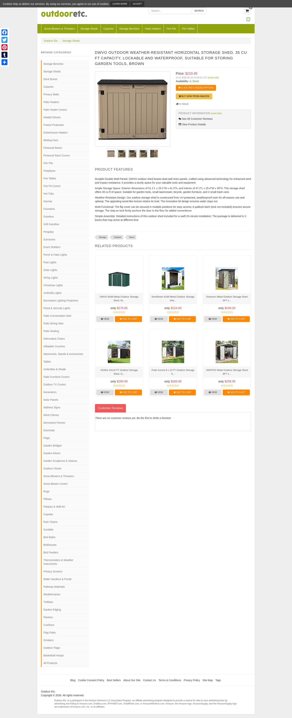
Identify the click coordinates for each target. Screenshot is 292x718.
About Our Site (131, 680)
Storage (102, 237)
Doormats (49, 430)
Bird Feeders (50, 552)
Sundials (48, 529)
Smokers (48, 640)
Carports (109, 28)
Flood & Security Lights (56, 308)
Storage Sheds (89, 28)
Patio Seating (51, 331)
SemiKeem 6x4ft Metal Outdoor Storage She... (172, 298)
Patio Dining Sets (53, 323)
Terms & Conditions (169, 680)
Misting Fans (50, 140)
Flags (46, 437)
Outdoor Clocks (52, 468)
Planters (48, 617)
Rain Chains (50, 521)
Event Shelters (51, 247)
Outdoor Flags (51, 647)
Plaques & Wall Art (54, 506)
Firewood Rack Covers (56, 155)
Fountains (49, 208)
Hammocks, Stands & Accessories (63, 353)
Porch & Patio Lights (55, 254)
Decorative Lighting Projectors (60, 300)
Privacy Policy (192, 680)
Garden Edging (52, 609)
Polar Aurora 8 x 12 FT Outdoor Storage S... (173, 372)
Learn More (119, 4)
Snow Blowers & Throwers (59, 28)
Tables (47, 361)
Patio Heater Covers (55, 109)
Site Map (207, 680)
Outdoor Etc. (51, 40)
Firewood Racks (52, 147)
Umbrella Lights (52, 292)
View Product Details (192, 124)
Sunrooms (49, 239)
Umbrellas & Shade (54, 369)
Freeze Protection (53, 124)
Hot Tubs (48, 193)
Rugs (46, 491)
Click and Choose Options (196, 87)
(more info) (213, 77)
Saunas (47, 201)
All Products (50, 663)
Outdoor (117, 237)
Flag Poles (49, 632)
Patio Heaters (153, 28)
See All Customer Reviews (196, 118)
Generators (49, 392)
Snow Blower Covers (55, 483)
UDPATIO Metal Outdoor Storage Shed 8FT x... (227, 372)
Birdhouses (49, 544)
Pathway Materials (54, 586)
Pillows (47, 499)
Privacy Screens (52, 571)
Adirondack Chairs (54, 338)
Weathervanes (51, 594)
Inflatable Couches (54, 346)
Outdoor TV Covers (54, 384)
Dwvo (131, 237)
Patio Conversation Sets (57, 315)
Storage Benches (129, 28)
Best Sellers (114, 680)
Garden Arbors (51, 453)
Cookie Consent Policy (91, 680)
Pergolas (48, 231)
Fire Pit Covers (52, 186)
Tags (218, 680)
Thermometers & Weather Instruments (58, 562)
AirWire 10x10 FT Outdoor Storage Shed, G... (119, 372)
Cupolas (48, 514)
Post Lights (49, 262)
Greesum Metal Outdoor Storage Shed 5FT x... (227, 298)
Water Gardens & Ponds (57, 579)
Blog (72, 680)
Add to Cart (128, 319)
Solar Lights (50, 270)
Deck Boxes (50, 79)
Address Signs (51, 407)
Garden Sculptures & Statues (60, 460)
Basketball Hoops (53, 655)
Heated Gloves (52, 117)
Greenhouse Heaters (55, 132)
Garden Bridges (52, 445)
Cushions (48, 624)
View (105, 319)
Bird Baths (49, 537)
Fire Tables (188, 28)
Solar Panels (50, 399)
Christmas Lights (53, 285)
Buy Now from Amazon (194, 96)
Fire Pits (171, 28)
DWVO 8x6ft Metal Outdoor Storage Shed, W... (119, 298)
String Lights (50, 277)
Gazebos (48, 216)
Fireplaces (49, 170)
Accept (137, 4)
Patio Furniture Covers (56, 376)
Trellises (48, 602)
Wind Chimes (51, 415)
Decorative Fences (54, 422)
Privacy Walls (51, 94)
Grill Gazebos (51, 224)
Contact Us (149, 680)
